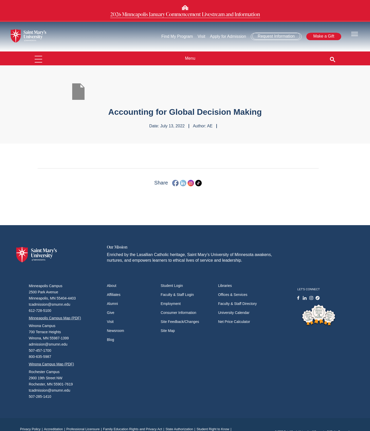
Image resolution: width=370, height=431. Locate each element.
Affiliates (114, 295)
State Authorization (181, 429)
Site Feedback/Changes (180, 322)
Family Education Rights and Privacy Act (134, 429)
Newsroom (115, 331)
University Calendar (233, 313)
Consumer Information (178, 313)
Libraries (225, 286)
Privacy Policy (32, 429)
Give (110, 313)
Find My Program (177, 36)
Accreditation (55, 429)
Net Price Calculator (234, 322)
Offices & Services (232, 295)
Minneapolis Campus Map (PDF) (55, 318)
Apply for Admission (228, 36)
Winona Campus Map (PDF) (51, 364)
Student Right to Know (215, 429)
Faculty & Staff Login (177, 295)
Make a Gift (323, 36)
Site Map (168, 331)
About (111, 286)
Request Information (276, 36)
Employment (171, 304)
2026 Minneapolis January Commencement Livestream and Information (185, 14)
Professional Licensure (84, 429)
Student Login (172, 286)
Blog (110, 340)
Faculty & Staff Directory (237, 304)
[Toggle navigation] (354, 34)
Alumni (112, 304)
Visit (201, 36)
